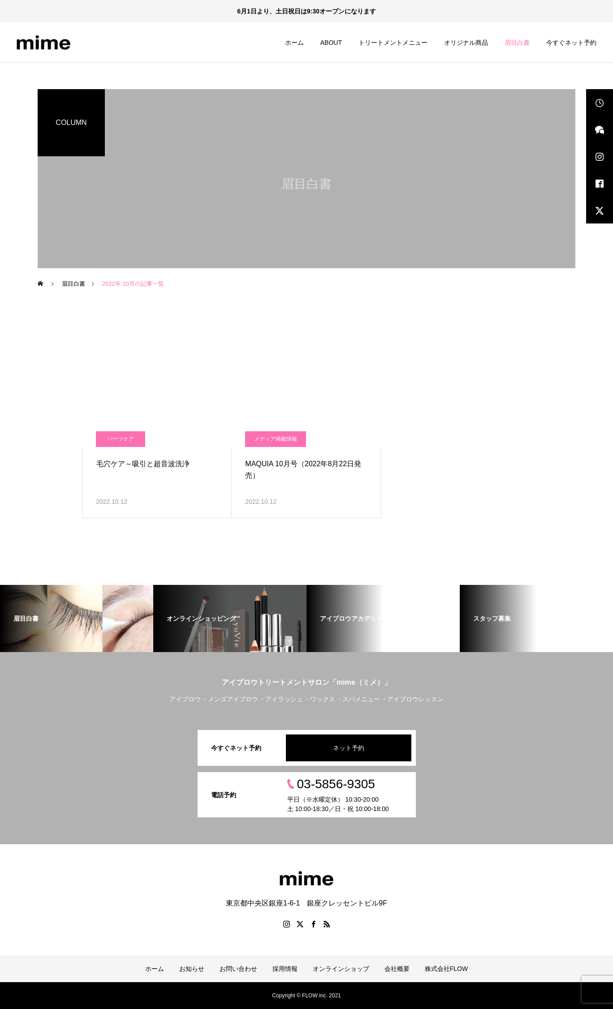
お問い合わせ (238, 968)
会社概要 (397, 968)
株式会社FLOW (446, 968)
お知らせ (191, 968)
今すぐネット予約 (571, 42)
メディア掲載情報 (275, 439)
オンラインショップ (341, 968)
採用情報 (285, 968)
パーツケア (120, 439)
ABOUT (331, 42)
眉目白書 (517, 42)
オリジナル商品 (466, 42)
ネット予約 (348, 747)
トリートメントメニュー (392, 42)
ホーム (294, 42)
